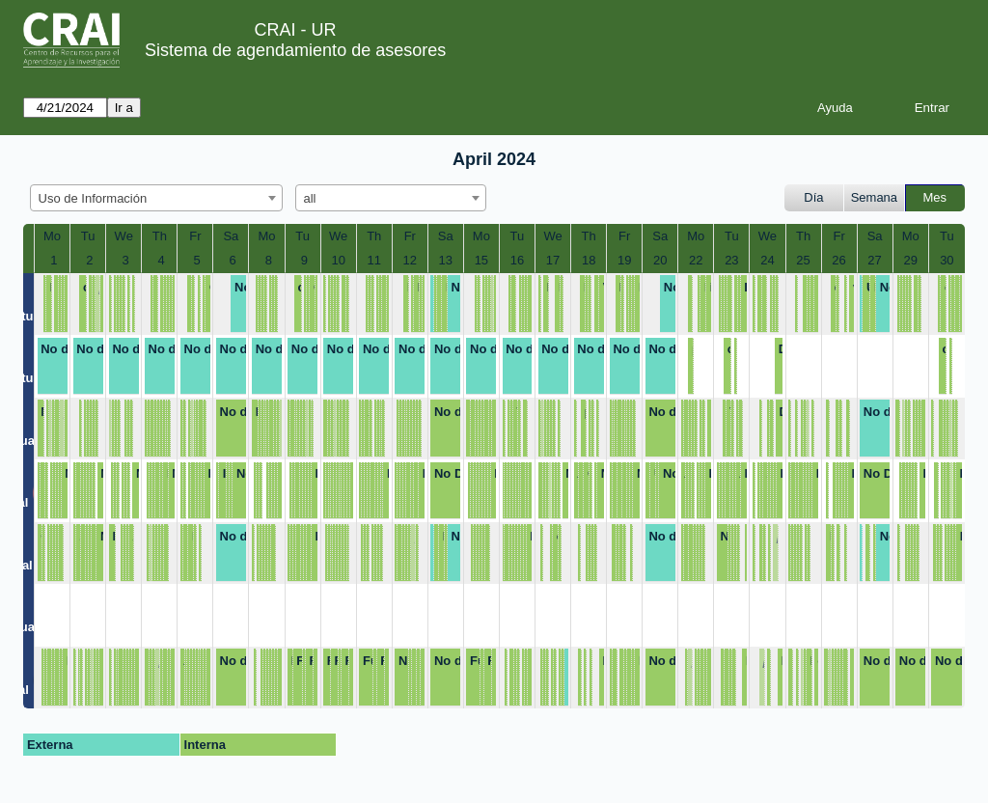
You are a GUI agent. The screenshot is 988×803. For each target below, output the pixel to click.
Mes (935, 197)
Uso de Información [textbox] (93, 198)
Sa (230, 236)
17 (553, 260)
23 (731, 260)
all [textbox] (310, 198)
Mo (52, 236)
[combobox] (156, 197)
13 (446, 260)
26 (838, 260)
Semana (874, 197)
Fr (195, 236)
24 (767, 260)
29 (910, 260)
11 (374, 260)
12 (410, 260)
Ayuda (835, 107)
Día (813, 197)
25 (803, 260)
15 (481, 260)
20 (660, 260)
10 (337, 260)
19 (624, 260)
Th (159, 236)
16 (517, 260)
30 (946, 260)
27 (874, 260)
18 (588, 260)
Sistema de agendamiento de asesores (295, 50)
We (124, 236)
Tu (88, 236)
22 (695, 260)
